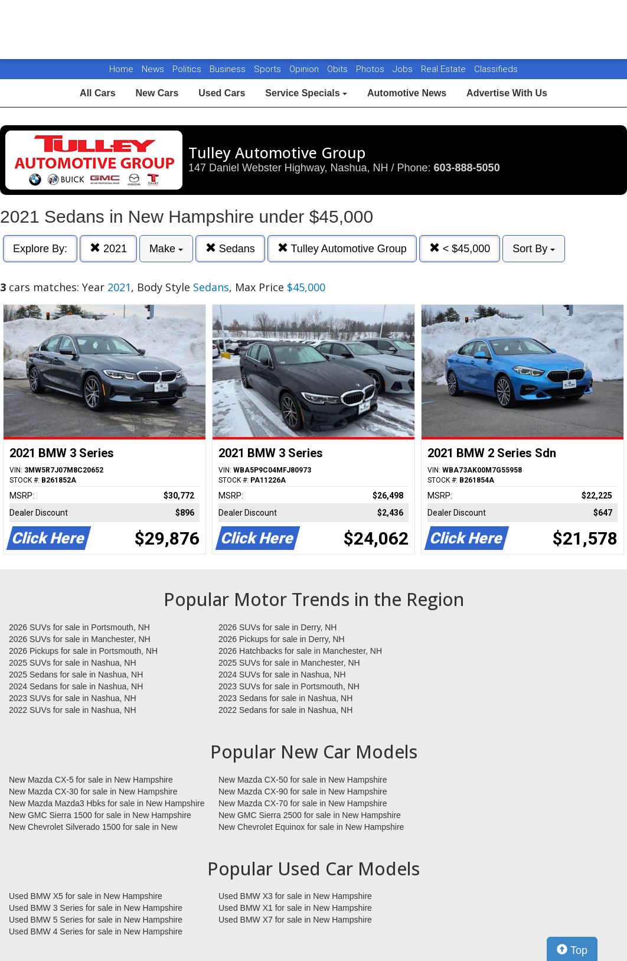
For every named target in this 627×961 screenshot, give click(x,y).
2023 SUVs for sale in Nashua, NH (72, 698)
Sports (268, 69)
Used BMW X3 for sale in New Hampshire (295, 896)
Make (166, 249)
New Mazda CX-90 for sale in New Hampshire (302, 791)
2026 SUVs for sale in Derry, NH (277, 627)
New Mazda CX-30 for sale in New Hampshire (93, 791)
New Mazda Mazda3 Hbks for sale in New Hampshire (106, 803)
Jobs (404, 69)
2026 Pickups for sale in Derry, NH (281, 639)
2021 (108, 248)
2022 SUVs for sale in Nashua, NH (72, 710)
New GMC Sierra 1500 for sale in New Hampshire (100, 815)
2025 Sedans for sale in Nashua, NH (76, 674)
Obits (338, 69)
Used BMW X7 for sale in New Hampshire (295, 919)
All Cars (97, 93)
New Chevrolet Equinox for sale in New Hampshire (311, 827)
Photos (371, 69)
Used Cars (221, 93)
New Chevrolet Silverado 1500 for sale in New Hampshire (93, 827)
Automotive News (406, 93)
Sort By (533, 249)
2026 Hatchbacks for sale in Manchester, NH (300, 651)
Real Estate (444, 69)
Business (229, 69)
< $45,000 (460, 248)
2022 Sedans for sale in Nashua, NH (285, 710)
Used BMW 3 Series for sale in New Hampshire (95, 908)
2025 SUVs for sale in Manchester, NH (289, 662)
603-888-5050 (467, 168)
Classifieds (496, 69)
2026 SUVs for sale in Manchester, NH (80, 639)
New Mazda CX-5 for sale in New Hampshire (91, 779)
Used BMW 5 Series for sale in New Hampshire (95, 919)
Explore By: (40, 249)
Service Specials (306, 93)
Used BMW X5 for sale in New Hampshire (85, 896)
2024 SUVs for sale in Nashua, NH (282, 674)
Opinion (305, 69)
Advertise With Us (506, 93)
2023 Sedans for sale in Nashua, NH (285, 698)
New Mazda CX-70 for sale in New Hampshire (302, 803)
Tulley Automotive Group (342, 248)
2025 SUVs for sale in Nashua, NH (72, 662)
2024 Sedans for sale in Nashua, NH (76, 686)
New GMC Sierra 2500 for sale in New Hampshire (309, 815)
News (153, 69)
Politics (186, 69)
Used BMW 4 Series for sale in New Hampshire (95, 931)
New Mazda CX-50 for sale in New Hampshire (302, 779)
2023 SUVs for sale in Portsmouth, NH (289, 686)
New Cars (156, 93)
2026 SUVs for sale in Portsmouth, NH (79, 627)
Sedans (230, 248)
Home (121, 69)
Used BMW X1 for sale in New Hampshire (295, 908)
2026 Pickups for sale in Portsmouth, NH (83, 651)
